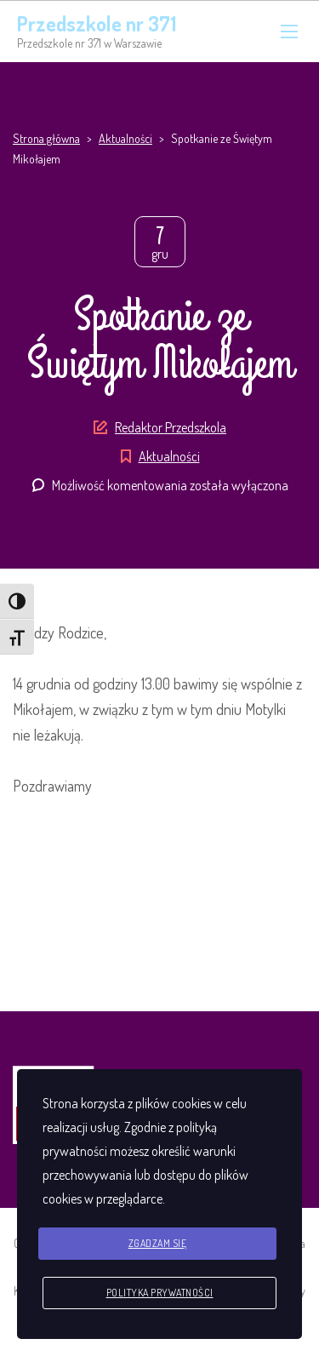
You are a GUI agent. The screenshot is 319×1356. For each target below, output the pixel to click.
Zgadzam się (157, 1243)
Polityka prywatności (160, 1292)
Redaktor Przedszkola (170, 427)
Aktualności (169, 456)
